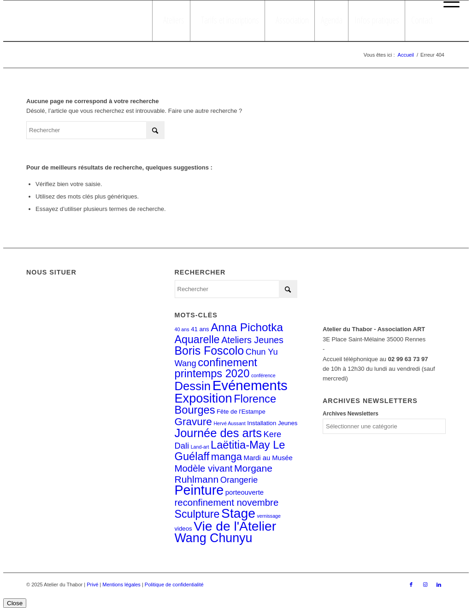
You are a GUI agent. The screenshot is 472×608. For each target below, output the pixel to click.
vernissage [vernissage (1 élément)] (269, 516)
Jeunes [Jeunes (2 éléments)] (287, 423)
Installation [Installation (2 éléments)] (261, 423)
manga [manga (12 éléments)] (226, 456)
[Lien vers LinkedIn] (439, 584)
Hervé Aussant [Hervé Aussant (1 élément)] (229, 423)
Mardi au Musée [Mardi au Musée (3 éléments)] (268, 458)
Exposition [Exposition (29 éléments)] (203, 398)
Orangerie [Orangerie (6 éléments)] (239, 480)
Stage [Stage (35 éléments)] (238, 513)
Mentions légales (121, 584)
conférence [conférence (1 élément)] (263, 375)
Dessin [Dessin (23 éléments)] (193, 386)
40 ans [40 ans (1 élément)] (182, 329)
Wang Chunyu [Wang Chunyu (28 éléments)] (214, 538)
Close (15, 603)
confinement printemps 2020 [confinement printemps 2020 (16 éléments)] (216, 368)
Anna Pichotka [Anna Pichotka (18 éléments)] (247, 327)
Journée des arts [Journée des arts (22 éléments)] (218, 433)
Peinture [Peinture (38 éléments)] (199, 490)
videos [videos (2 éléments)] (183, 528)
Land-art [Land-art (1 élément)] (200, 447)
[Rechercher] (95, 130)
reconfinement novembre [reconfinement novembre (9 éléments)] (227, 502)
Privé (92, 584)
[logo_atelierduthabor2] (81, 20)
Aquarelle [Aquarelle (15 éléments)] (197, 339)
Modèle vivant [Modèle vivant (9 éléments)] (204, 468)
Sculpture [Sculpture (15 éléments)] (197, 514)
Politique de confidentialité (174, 584)
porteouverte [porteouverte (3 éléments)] (244, 492)
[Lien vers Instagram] (425, 584)
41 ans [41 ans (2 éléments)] (200, 329)
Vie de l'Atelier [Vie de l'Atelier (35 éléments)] (235, 526)
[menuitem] (449, 2)
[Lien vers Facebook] (411, 584)
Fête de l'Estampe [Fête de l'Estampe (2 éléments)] (241, 411)
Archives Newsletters (350, 413)
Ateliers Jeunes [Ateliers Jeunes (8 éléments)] (252, 340)
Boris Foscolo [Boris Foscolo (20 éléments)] (209, 350)
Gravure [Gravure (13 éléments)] (193, 421)
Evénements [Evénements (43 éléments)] (250, 385)
